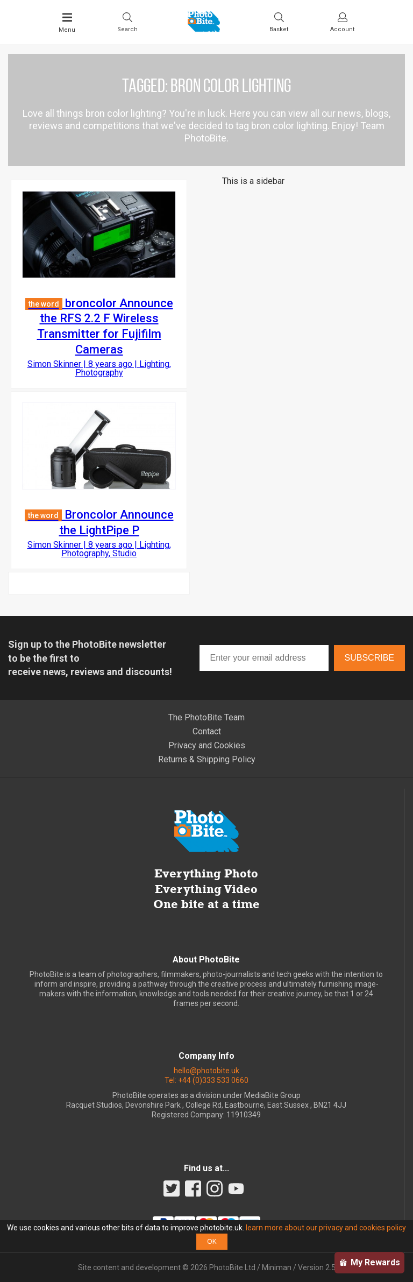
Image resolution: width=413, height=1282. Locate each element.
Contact (207, 731)
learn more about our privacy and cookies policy (326, 1227)
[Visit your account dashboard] (342, 22)
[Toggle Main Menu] (67, 22)
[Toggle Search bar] (127, 22)
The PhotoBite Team (206, 717)
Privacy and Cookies (206, 745)
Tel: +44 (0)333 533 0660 (206, 1080)
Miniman (276, 1267)
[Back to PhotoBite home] (204, 28)
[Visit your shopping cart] (278, 22)
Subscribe (369, 657)
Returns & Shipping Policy (206, 759)
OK (211, 1241)
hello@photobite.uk (206, 1070)
